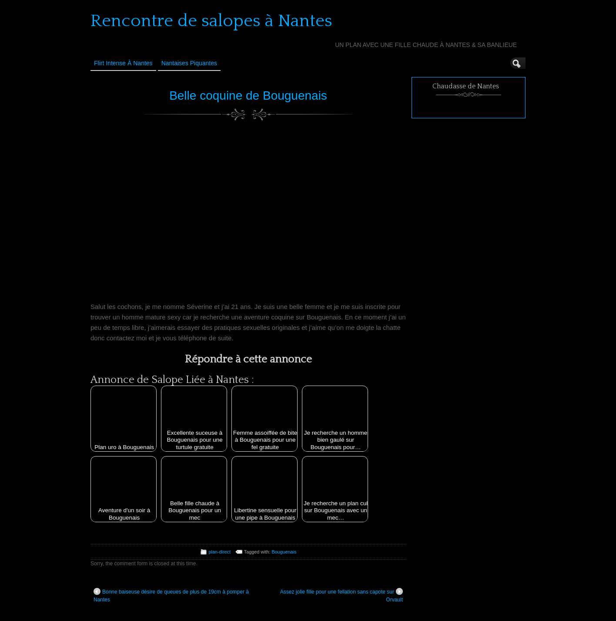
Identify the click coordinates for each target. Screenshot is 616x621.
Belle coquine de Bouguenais (248, 95)
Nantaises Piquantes (189, 63)
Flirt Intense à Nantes (123, 63)
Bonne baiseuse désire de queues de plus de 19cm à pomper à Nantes (171, 595)
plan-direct (220, 551)
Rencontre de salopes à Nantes (211, 20)
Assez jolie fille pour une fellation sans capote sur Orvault (341, 595)
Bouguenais (283, 551)
